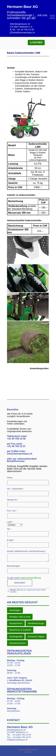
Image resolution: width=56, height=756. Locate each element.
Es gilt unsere (24, 578)
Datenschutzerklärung (30, 578)
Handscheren (16, 623)
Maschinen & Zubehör (20, 630)
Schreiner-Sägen (36, 636)
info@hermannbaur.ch (24, 32)
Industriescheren (17, 643)
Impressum (23, 749)
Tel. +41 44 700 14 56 (23, 29)
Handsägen (15, 610)
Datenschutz (32, 749)
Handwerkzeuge (36, 623)
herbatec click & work (19, 616)
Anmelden (28, 752)
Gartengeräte (15, 636)
